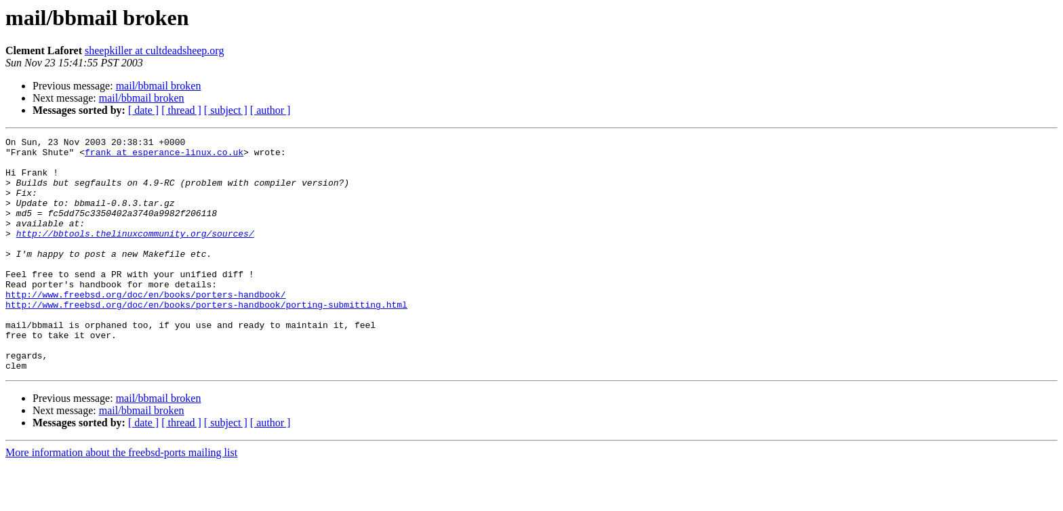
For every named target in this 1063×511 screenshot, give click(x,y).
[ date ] (143, 110)
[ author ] (270, 110)
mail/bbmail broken (158, 85)
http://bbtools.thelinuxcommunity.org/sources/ (135, 253)
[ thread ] (181, 110)
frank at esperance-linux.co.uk (164, 156)
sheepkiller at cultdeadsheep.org (154, 50)
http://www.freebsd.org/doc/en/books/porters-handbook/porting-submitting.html (206, 339)
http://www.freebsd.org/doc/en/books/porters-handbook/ (145, 327)
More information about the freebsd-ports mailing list (121, 499)
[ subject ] (225, 110)
